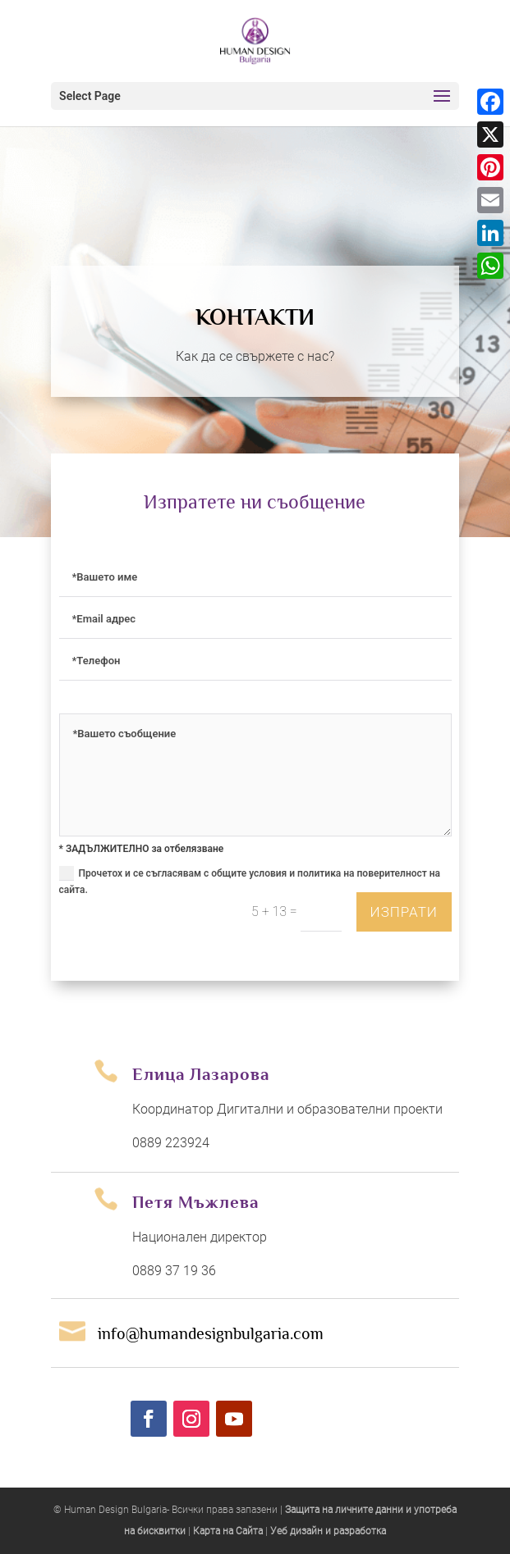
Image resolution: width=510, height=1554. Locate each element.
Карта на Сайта (228, 1531)
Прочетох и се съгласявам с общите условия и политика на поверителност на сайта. (250, 880)
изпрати (402, 912)
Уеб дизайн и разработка (328, 1531)
